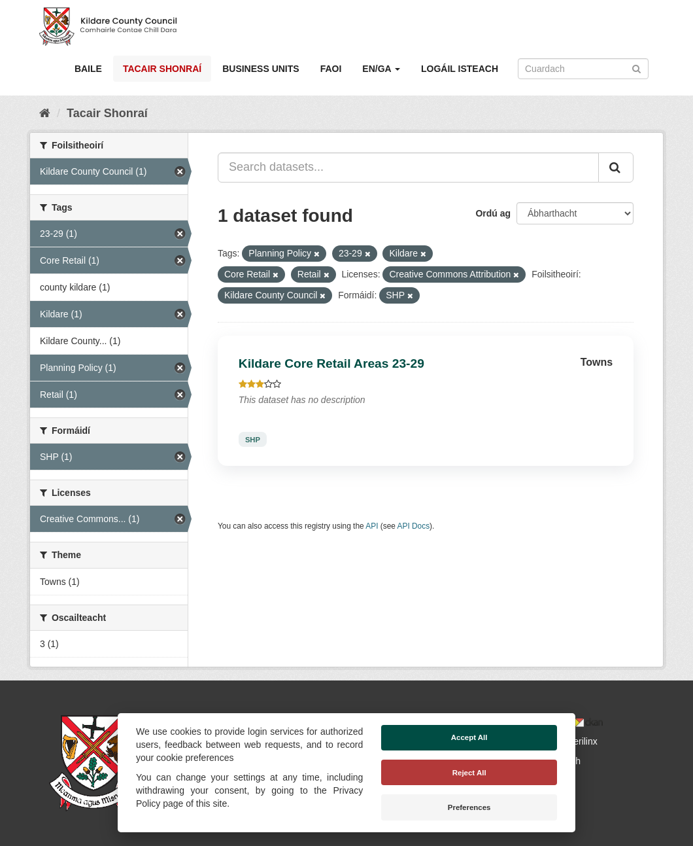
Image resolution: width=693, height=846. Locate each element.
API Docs (413, 526)
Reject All (469, 773)
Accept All (469, 737)
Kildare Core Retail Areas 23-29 (331, 363)
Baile (88, 68)
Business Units (260, 68)
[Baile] (44, 113)
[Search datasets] (583, 68)
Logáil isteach (459, 68)
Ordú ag (493, 213)
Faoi (331, 68)
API (371, 526)
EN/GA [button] (381, 68)
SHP (252, 439)
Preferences (469, 807)
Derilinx (576, 741)
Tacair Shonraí (162, 68)
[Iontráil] (636, 67)
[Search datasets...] (408, 167)
